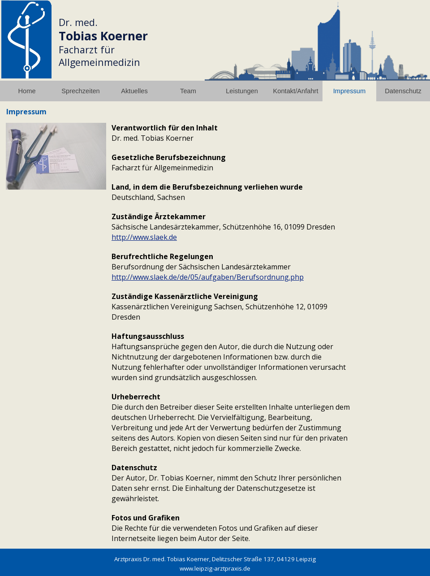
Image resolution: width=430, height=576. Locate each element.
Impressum (349, 91)
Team (188, 91)
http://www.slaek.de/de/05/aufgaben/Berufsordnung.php (208, 277)
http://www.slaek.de (144, 237)
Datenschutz (403, 91)
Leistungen (242, 91)
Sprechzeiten (80, 91)
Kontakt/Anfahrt (295, 91)
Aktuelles (134, 91)
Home (26, 91)
